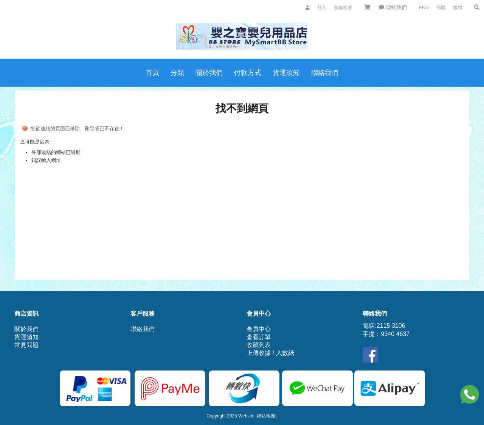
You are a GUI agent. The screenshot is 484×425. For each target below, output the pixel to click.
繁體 (457, 7)
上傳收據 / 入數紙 (270, 353)
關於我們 (26, 329)
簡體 (440, 7)
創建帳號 (343, 7)
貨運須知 (26, 337)
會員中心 (259, 329)
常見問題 (26, 345)
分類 (177, 72)
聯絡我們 (393, 7)
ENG (424, 7)
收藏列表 (259, 345)
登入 (321, 7)
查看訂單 (259, 337)
